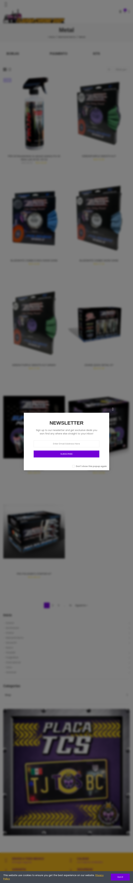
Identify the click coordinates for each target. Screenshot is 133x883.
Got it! (120, 877)
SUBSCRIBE (66, 454)
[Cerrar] (112, 409)
